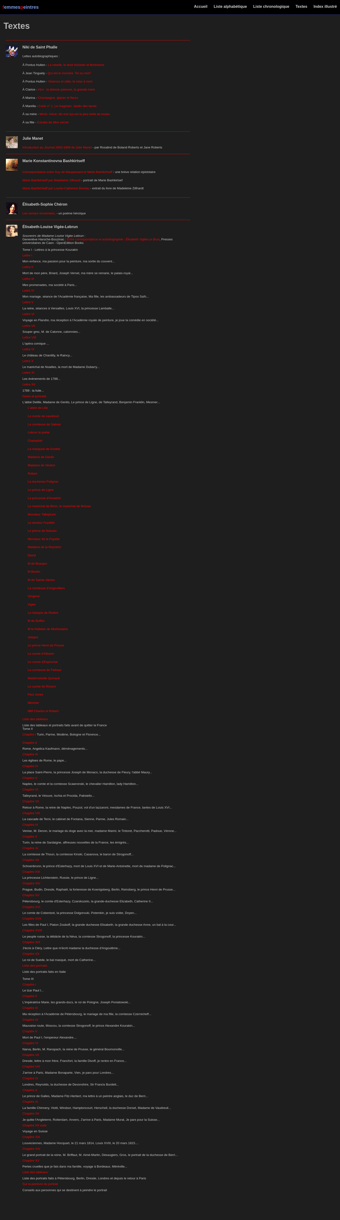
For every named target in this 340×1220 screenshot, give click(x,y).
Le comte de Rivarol (42, 686)
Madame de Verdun (41, 465)
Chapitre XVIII (32, 930)
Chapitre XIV (31, 883)
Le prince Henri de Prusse (46, 645)
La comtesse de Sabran (44, 424)
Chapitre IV (30, 766)
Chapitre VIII (31, 813)
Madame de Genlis (41, 457)
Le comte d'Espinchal (42, 662)
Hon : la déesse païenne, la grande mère (66, 89)
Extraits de (52, 122)
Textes (301, 6)
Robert (32, 473)
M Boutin (34, 571)
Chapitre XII (30, 860)
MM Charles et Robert (43, 711)
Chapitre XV (30, 895)
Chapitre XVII (31, 918)
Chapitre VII (30, 801)
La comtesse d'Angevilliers (46, 588)
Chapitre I (29, 734)
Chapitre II (29, 742)
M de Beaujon (37, 563)
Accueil (201, 6)
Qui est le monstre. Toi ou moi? (69, 73)
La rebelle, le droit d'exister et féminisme (76, 65)
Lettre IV (28, 290)
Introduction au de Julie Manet (57, 147)
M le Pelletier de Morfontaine (48, 629)
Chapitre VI (30, 789)
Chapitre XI (30, 848)
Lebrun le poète (39, 432)
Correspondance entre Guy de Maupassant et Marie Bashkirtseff (67, 172)
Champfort (35, 440)
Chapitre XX (30, 954)
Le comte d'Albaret (41, 653)
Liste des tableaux (35, 719)
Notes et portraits (34, 396)
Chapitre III (30, 754)
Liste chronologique (271, 6)
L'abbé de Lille (38, 408)
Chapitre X (29, 836)
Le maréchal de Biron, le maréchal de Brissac (59, 506)
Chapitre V (29, 778)
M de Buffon (36, 621)
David (32, 555)
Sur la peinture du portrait (40, 1184)
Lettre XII (28, 384)
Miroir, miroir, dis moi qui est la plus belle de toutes (75, 114)
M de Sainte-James (41, 580)
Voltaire (33, 637)
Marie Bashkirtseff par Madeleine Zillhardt (51, 180)
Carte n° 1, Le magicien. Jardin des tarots (67, 106)
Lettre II (27, 267)
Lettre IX (28, 349)
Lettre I (27, 255)
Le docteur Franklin (41, 522)
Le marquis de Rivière (43, 612)
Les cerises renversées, (39, 213)
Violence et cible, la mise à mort (70, 81)
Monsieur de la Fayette (44, 539)
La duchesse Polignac (43, 481)
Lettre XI (28, 372)
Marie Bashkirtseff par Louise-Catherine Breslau (55, 188)
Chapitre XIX (31, 942)
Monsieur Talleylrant (41, 514)
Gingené (33, 596)
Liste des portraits (34, 965)
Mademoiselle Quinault (44, 678)
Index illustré (325, 6)
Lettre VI (28, 314)
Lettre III (28, 279)
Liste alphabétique (230, 6)
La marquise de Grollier (44, 449)
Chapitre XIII (31, 872)
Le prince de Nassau (42, 530)
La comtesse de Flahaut (44, 670)
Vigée (32, 604)
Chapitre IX (30, 824)
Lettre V (28, 302)
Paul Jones (35, 694)
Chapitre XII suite (34, 1125)
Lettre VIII (29, 337)
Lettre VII (28, 326)
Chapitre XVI (31, 907)
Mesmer (33, 703)
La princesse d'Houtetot (44, 498)
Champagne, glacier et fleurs (58, 98)
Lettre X (28, 361)
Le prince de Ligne (41, 490)
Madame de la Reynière (44, 547)
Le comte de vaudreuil (43, 416)
